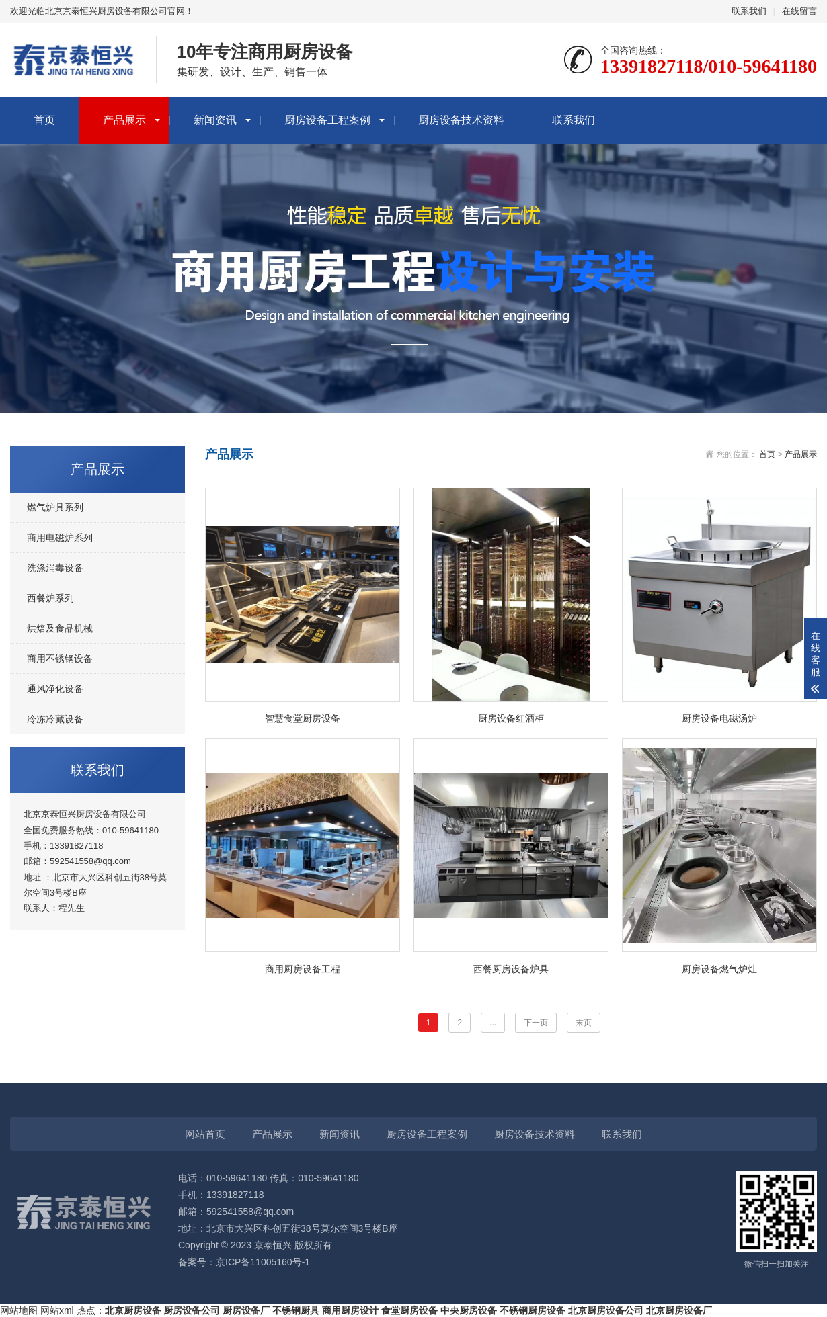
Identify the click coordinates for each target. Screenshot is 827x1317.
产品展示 (124, 120)
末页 (584, 1022)
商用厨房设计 (350, 1310)
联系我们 (749, 11)
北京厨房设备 (133, 1310)
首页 (44, 120)
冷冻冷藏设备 (55, 719)
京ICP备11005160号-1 (263, 1262)
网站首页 (205, 1134)
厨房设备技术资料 (461, 120)
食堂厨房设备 (409, 1310)
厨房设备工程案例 (327, 120)
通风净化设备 (55, 688)
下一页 (536, 1022)
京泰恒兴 (273, 1245)
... (492, 1022)
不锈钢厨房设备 (532, 1310)
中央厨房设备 (468, 1310)
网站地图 (19, 1310)
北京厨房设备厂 (679, 1310)
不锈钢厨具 (295, 1310)
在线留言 (799, 11)
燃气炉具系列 (55, 507)
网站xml (57, 1310)
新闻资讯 (215, 120)
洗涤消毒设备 (55, 567)
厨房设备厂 (246, 1310)
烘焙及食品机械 (60, 628)
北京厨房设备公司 (605, 1310)
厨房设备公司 (191, 1310)
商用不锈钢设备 (60, 658)
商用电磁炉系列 (60, 537)
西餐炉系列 (50, 598)
